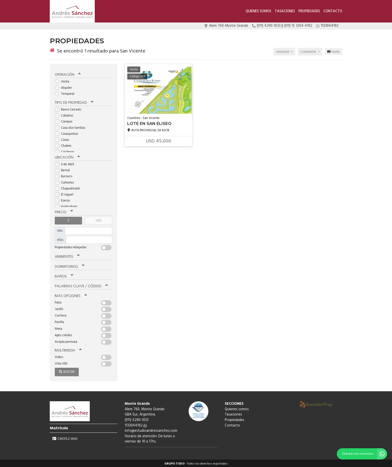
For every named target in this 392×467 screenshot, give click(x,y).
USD (99, 219)
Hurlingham (67, 206)
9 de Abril (66, 163)
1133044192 (136, 425)
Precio (64, 211)
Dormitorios (69, 266)
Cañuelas (66, 181)
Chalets (64, 144)
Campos (65, 120)
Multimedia (68, 349)
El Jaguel (65, 193)
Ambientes (67, 256)
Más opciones (71, 295)
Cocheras (66, 151)
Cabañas (65, 114)
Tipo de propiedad (74, 102)
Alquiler (65, 86)
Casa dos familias (71, 126)
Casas (63, 138)
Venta (63, 80)
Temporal (66, 92)
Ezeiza (64, 199)
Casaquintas (68, 132)
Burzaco (65, 175)
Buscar (66, 371)
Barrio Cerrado (69, 108)
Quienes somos (258, 11)
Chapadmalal (69, 187)
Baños (64, 275)
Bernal (64, 169)
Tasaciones (285, 11)
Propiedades (309, 11)
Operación (68, 74)
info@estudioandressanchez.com (151, 430)
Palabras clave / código (81, 285)
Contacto (333, 11)
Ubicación (67, 157)
